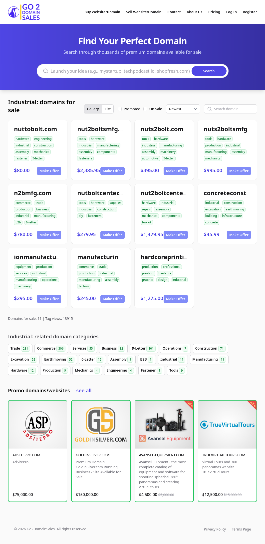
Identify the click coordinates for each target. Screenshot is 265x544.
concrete (211, 222)
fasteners (85, 158)
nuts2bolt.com (162, 129)
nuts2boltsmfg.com (233, 129)
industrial (22, 145)
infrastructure (232, 216)
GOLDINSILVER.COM (92, 455)
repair (146, 209)
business (42, 209)
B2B (146, 360)
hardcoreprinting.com (173, 257)
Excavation (23, 360)
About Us (194, 11)
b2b (18, 222)
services (21, 273)
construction (43, 145)
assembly (22, 152)
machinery (168, 152)
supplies (115, 203)
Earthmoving (59, 360)
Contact (174, 11)
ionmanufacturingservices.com (60, 257)
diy (81, 216)
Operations (175, 349)
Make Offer (49, 170)
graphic (147, 280)
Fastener (151, 371)
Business (113, 349)
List (108, 108)
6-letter (31, 222)
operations (49, 280)
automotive (150, 158)
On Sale (155, 108)
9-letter (37, 158)
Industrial (172, 360)
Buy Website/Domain (102, 11)
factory (84, 286)
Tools (177, 371)
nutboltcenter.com (104, 193)
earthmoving (235, 209)
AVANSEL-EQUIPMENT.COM (161, 455)
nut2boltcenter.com (170, 193)
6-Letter (92, 360)
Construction (210, 349)
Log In (231, 11)
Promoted (132, 108)
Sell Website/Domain (143, 11)
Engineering (120, 371)
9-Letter (144, 349)
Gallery (93, 108)
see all (83, 390)
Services (83, 349)
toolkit (146, 222)
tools (82, 139)
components (106, 152)
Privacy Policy (215, 529)
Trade (20, 349)
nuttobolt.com (35, 129)
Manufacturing (209, 360)
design (162, 280)
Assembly (121, 360)
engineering (43, 139)
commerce (22, 203)
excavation (213, 209)
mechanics (41, 152)
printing (148, 273)
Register (250, 11)
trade (39, 203)
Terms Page (241, 529)
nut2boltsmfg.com (104, 129)
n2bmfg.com (32, 193)
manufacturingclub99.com (116, 257)
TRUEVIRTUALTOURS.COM (224, 455)
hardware (22, 139)
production (213, 145)
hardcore (165, 273)
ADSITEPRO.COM (26, 455)
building (211, 216)
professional (172, 267)
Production (55, 371)
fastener (21, 158)
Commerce (51, 349)
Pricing (214, 11)
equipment (23, 267)
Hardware (23, 371)
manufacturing (108, 145)
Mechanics (87, 371)
